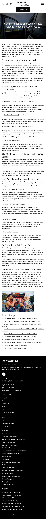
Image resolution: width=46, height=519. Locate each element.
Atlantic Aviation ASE (8, 498)
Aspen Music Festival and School (13, 101)
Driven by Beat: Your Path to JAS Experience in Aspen (20, 337)
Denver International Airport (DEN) (12, 509)
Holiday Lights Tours (8, 484)
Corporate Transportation (9, 436)
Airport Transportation (8, 434)
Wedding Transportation (9, 465)
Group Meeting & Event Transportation (13, 439)
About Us (4, 398)
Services (4, 401)
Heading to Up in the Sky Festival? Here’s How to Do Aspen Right (23, 342)
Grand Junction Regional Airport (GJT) (13, 506)
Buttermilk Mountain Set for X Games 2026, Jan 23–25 (20, 334)
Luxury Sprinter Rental (8, 468)
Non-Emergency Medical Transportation (14, 451)
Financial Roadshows (8, 442)
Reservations (23, 10)
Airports (4, 406)
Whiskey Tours (6, 482)
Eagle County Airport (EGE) (10, 500)
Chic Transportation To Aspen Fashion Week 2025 (19, 339)
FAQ (3, 420)
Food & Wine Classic (10, 140)
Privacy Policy (6, 426)
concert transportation (18, 80)
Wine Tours (5, 459)
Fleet (3, 409)
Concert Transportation (9, 479)
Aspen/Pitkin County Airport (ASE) (12, 492)
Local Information (7, 415)
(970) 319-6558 (15, 282)
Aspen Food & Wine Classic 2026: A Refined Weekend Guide (22, 321)
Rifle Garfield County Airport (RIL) (12, 503)
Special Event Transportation (10, 453)
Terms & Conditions (8, 423)
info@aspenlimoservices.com (34, 282)
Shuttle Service (6, 456)
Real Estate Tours (7, 448)
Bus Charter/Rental (7, 473)
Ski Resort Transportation (9, 445)
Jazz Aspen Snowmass (11, 115)
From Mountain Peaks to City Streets (15, 348)
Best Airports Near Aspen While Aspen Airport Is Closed (20, 318)
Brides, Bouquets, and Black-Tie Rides (15, 345)
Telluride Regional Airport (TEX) (11, 495)
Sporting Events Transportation (11, 462)
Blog (3, 418)
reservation (5, 280)
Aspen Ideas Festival (10, 126)
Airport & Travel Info (8, 412)
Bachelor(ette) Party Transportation (12, 470)
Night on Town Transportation (11, 476)
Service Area (5, 403)
